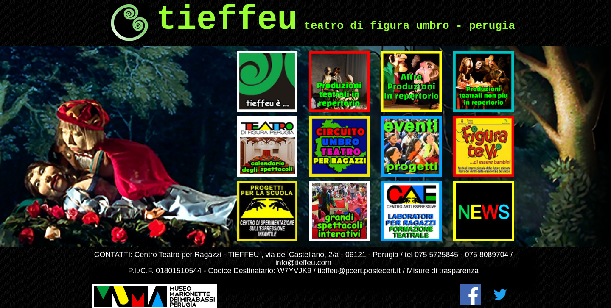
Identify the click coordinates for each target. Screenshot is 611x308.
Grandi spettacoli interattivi (330, 187)
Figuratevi (464, 119)
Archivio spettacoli (476, 54)
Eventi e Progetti (402, 119)
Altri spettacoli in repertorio (402, 58)
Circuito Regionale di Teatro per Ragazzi (336, 123)
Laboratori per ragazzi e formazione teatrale (410, 187)
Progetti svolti (253, 184)
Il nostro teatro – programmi (257, 123)
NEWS (459, 184)
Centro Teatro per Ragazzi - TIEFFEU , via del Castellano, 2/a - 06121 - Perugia (266, 254)
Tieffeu (243, 54)
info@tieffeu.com (303, 262)
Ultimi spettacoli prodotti (329, 58)
